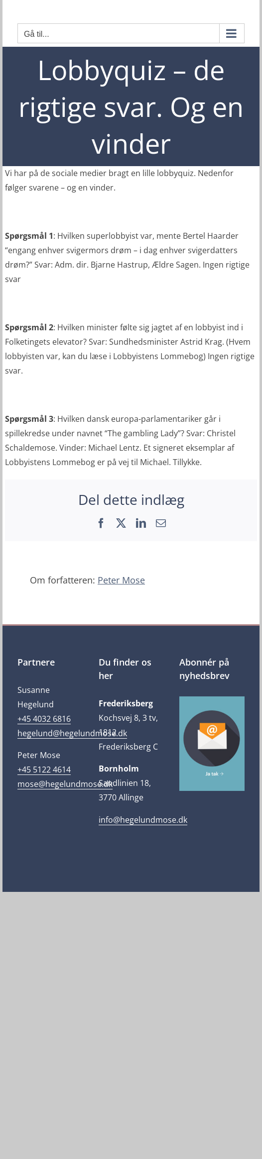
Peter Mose (121, 580)
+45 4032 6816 (44, 718)
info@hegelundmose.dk (143, 819)
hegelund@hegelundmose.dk (72, 733)
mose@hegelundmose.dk (65, 783)
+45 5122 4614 (44, 769)
